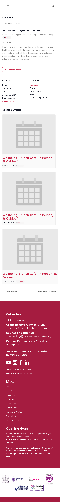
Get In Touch (11, 403)
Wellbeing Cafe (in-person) (47, 291)
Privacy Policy (11, 416)
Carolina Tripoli (36, 85)
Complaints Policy (13, 420)
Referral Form (11, 408)
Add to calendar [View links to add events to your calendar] (14, 70)
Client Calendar (8, 101)
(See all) (7, 37)
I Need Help (11, 395)
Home (8, 387)
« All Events (7, 17)
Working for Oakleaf (14, 412)
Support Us (10, 399)
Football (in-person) (11, 291)
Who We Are (11, 391)
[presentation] (28, 134)
